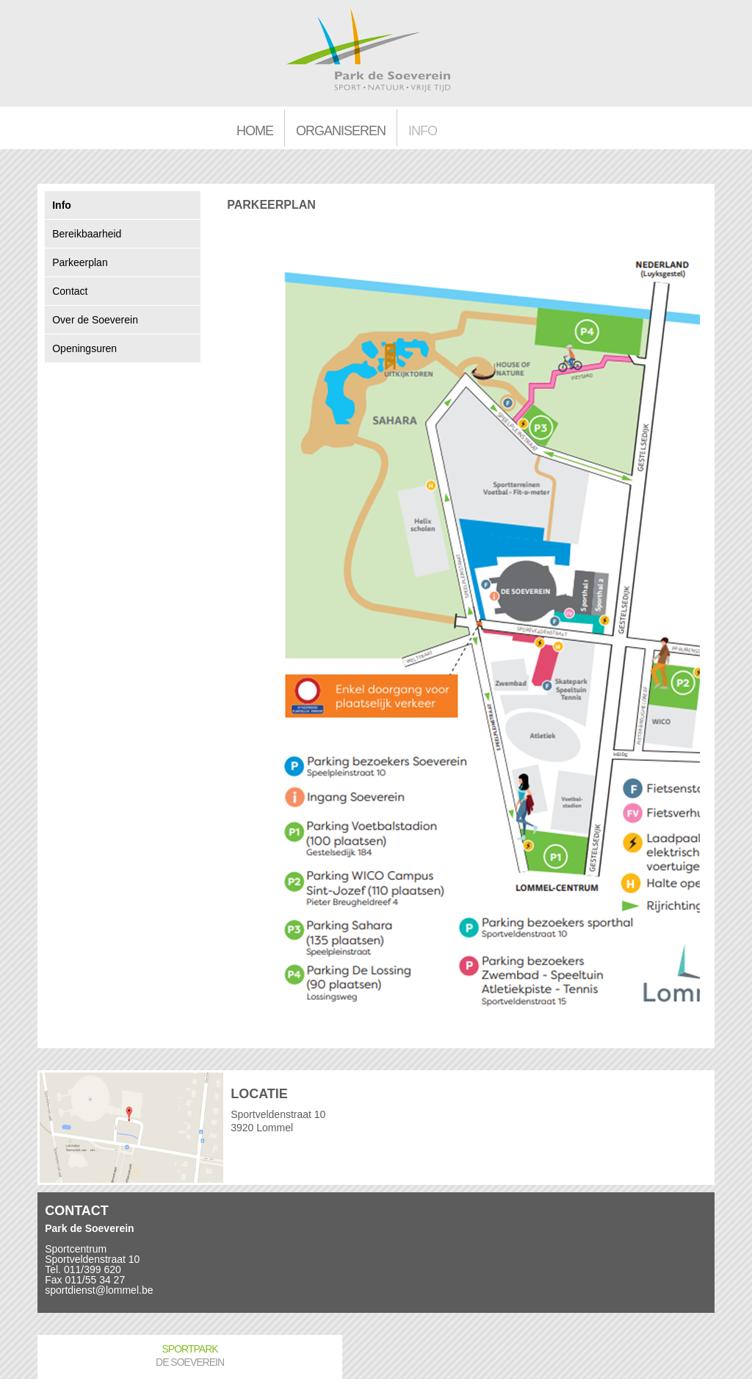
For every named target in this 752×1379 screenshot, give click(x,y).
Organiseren (341, 130)
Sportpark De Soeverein (190, 1355)
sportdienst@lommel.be (99, 1290)
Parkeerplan (80, 262)
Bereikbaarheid (86, 234)
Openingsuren (84, 348)
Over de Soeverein (95, 320)
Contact (69, 291)
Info (422, 130)
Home (254, 130)
